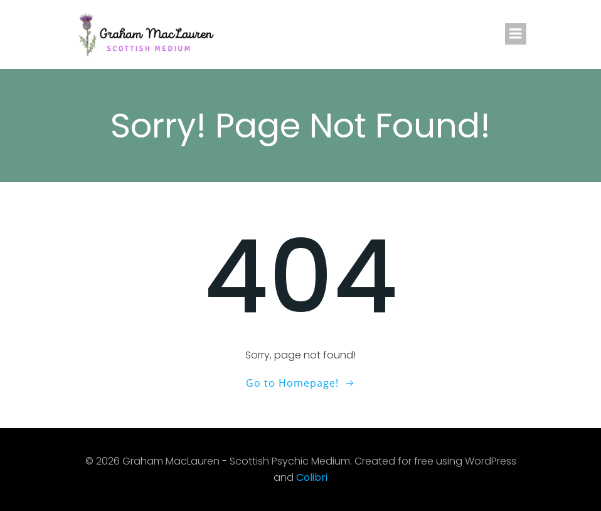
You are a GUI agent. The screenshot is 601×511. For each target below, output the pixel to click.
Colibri (311, 477)
